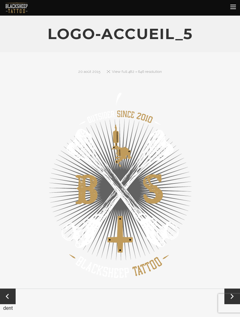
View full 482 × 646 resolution (137, 71)
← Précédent (7, 296)
